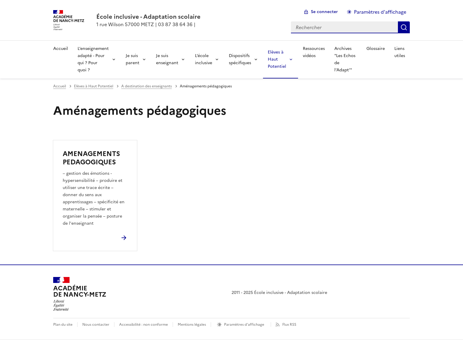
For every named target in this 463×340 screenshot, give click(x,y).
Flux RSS (289, 324)
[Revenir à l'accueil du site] (79, 294)
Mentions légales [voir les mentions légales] (192, 324)
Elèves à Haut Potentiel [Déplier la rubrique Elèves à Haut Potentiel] (277, 59)
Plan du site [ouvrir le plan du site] (63, 324)
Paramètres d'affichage (244, 324)
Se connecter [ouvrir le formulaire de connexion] (324, 12)
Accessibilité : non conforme (143, 324)
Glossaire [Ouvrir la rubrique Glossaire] (375, 48)
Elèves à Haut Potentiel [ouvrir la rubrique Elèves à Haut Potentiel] (93, 86)
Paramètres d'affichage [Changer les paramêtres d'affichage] (380, 11)
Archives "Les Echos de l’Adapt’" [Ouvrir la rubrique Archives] (344, 59)
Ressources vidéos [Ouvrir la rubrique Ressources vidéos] (314, 52)
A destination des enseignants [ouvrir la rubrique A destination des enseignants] (146, 86)
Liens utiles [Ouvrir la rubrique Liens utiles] (399, 52)
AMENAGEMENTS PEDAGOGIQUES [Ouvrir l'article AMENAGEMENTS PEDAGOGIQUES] (91, 158)
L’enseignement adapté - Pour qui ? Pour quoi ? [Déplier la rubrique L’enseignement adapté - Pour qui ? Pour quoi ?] (93, 59)
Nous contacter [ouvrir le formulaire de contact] (95, 324)
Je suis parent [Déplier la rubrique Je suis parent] (132, 59)
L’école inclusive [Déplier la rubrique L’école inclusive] (203, 59)
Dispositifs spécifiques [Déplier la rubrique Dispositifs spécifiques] (240, 59)
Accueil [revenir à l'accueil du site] (60, 48)
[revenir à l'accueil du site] (148, 16)
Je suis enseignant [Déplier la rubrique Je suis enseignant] (167, 59)
